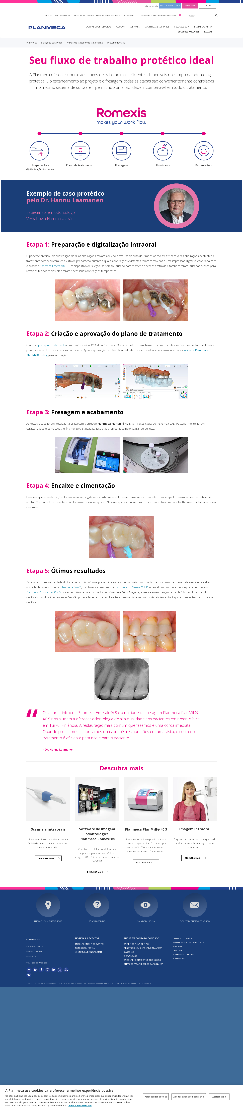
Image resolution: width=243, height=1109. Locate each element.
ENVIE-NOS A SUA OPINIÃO (136, 944)
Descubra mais (46, 858)
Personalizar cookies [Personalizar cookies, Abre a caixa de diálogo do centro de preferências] (155, 1096)
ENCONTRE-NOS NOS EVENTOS (90, 944)
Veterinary (190, 5)
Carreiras (129, 952)
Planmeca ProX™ (71, 587)
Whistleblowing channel (90, 983)
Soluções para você (188, 31)
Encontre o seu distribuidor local (159, 15)
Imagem (208, 31)
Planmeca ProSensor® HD (131, 587)
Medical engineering (170, 5)
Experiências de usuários (156, 26)
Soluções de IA (181, 26)
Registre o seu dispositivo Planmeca (143, 948)
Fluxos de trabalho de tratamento (85, 42)
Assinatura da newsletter (88, 952)
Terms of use (33, 983)
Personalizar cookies (115, 983)
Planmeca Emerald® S (53, 266)
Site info (132, 983)
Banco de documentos (84, 15)
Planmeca (31, 42)
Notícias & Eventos (63, 15)
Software (134, 26)
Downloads (130, 956)
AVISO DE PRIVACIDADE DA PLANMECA (58, 983)
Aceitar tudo (219, 1096)
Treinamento (128, 15)
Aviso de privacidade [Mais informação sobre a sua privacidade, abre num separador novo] (80, 1105)
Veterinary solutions (184, 954)
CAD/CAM (120, 26)
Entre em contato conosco (108, 15)
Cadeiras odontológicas (98, 26)
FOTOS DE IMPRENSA (85, 948)
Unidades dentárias (183, 938)
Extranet (207, 5)
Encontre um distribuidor (48, 921)
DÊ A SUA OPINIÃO (97, 921)
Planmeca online (182, 958)
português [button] (151, 6)
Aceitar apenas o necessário (188, 1096)
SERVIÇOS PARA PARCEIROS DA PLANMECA (143, 964)
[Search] (216, 15)
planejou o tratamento (52, 345)
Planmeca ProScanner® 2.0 (43, 592)
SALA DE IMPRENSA (146, 921)
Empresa (48, 15)
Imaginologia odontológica (188, 942)
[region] (121, 1097)
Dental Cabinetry (203, 26)
